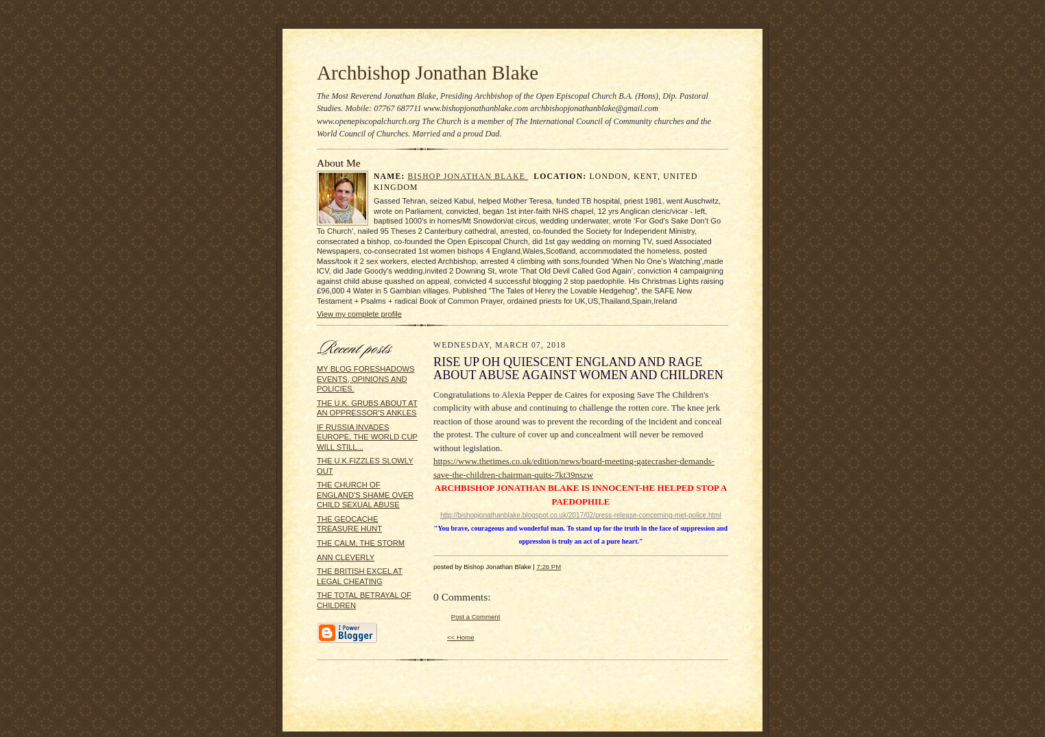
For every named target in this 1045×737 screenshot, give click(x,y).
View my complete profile (359, 314)
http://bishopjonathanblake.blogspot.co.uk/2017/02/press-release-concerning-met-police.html (580, 515)
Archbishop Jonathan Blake (427, 73)
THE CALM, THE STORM (361, 543)
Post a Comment (476, 616)
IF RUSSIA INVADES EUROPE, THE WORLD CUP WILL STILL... (367, 437)
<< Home (461, 637)
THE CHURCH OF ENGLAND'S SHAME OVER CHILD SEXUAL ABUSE (365, 495)
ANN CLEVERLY (345, 557)
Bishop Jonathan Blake (468, 176)
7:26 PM (548, 566)
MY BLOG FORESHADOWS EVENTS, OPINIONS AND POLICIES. (366, 379)
